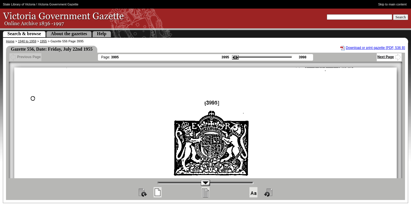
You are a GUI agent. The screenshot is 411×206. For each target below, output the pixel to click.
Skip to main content (392, 4)
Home (10, 41)
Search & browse (24, 33)
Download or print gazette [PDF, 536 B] (375, 48)
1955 (43, 41)
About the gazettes (69, 33)
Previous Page (25, 57)
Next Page (389, 57)
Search (400, 17)
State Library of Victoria (19, 4)
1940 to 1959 (27, 41)
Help (101, 33)
